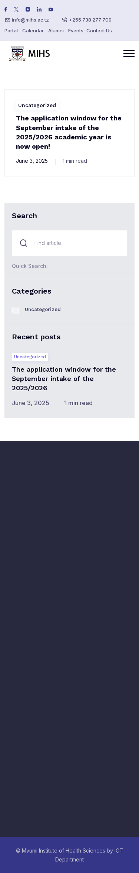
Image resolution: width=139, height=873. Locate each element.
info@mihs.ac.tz (30, 20)
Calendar (33, 30)
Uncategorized (37, 105)
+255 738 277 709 (90, 20)
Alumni (56, 30)
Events (75, 30)
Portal (11, 30)
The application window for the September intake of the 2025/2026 (64, 378)
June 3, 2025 (32, 161)
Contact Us (99, 30)
